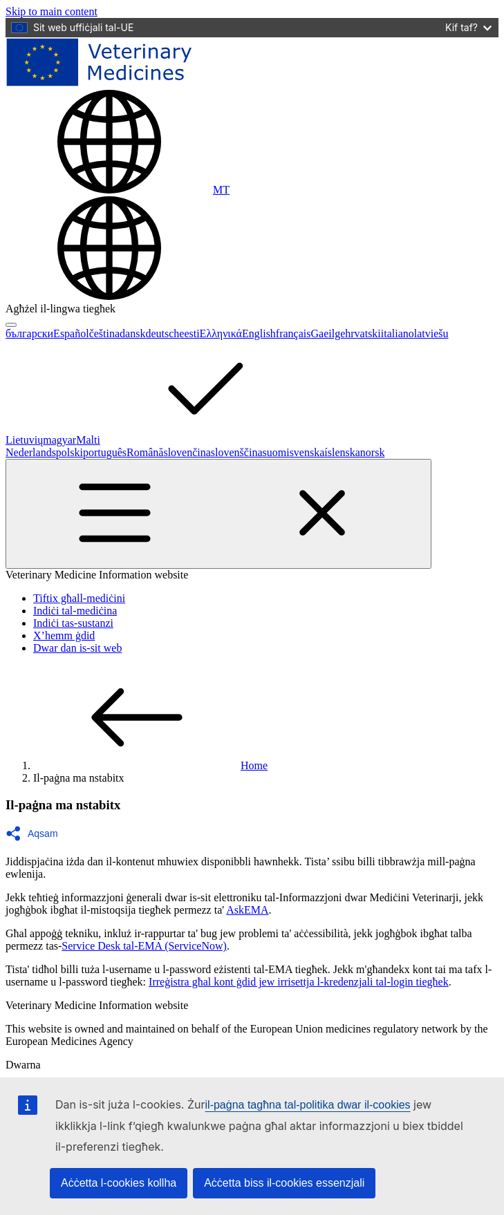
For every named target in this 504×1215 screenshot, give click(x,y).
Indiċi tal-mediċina (75, 610)
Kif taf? (468, 27)
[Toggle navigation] (218, 514)
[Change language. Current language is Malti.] (118, 190)
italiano (397, 333)
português (105, 452)
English (259, 333)
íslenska (342, 452)
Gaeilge (328, 333)
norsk (372, 452)
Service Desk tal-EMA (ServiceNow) (144, 946)
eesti (189, 333)
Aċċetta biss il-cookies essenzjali (284, 1183)
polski (69, 452)
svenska (307, 452)
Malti (192, 440)
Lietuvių (24, 440)
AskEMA (247, 910)
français (293, 333)
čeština (104, 333)
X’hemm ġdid (64, 635)
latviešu (431, 333)
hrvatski (363, 333)
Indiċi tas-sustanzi (73, 623)
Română (145, 452)
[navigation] (51, 11)
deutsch (162, 333)
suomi (276, 452)
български (29, 333)
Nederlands (31, 452)
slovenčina (186, 452)
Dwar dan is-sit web (77, 648)
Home (150, 765)
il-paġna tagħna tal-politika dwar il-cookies (308, 1105)
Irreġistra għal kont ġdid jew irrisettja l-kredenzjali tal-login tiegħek (299, 982)
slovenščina (237, 452)
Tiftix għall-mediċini (79, 598)
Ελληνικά (221, 333)
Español (71, 333)
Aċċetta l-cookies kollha (118, 1183)
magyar (59, 440)
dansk (132, 333)
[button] (36, 833)
